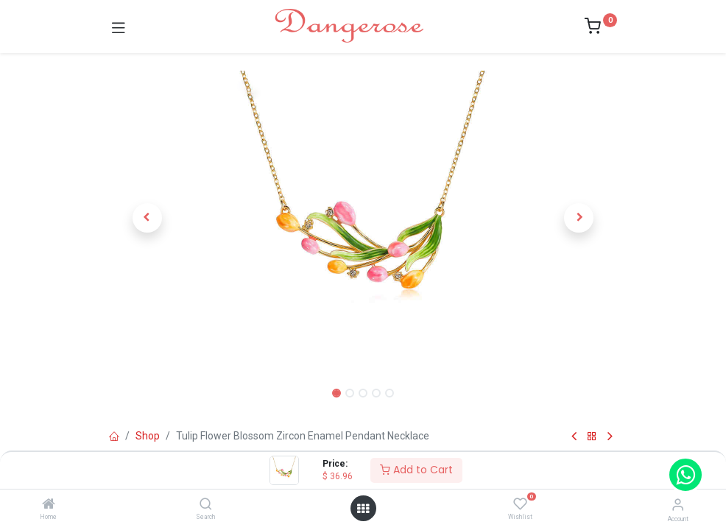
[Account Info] (678, 504)
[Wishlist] (520, 504)
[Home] (48, 505)
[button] (147, 218)
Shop (147, 436)
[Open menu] (363, 508)
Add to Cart (416, 469)
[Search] (206, 505)
